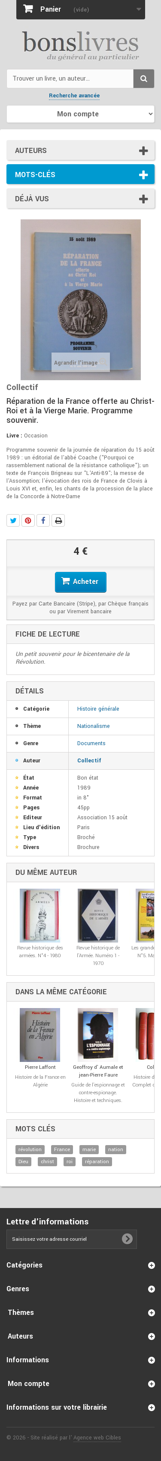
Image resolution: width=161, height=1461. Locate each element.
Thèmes (21, 1312)
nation (115, 1149)
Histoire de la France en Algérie (40, 1081)
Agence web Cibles (97, 1438)
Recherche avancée (74, 96)
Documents (91, 743)
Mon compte (28, 1384)
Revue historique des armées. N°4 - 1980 (40, 951)
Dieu (23, 1161)
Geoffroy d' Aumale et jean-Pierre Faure (98, 1071)
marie (89, 1149)
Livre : (14, 436)
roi (70, 1161)
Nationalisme (93, 726)
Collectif (89, 761)
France (62, 1149)
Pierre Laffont (40, 1067)
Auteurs (31, 151)
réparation (97, 1161)
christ (47, 1161)
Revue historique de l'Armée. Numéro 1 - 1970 (98, 955)
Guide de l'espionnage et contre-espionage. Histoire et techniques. (98, 1092)
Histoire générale (98, 709)
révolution (30, 1149)
